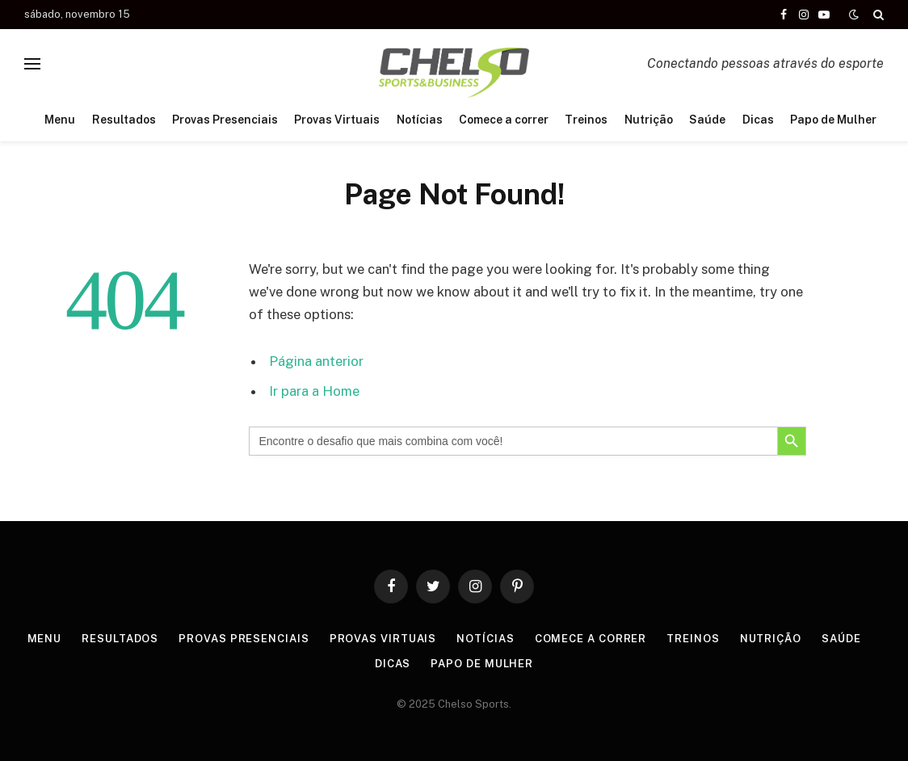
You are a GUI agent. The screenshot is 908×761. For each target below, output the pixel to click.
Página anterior (316, 361)
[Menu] (32, 63)
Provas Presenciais (225, 119)
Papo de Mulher (833, 119)
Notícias (420, 119)
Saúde (707, 119)
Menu (59, 119)
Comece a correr (504, 119)
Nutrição (648, 119)
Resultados (124, 119)
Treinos (586, 119)
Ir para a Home (314, 391)
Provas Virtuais (337, 119)
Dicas (758, 119)
